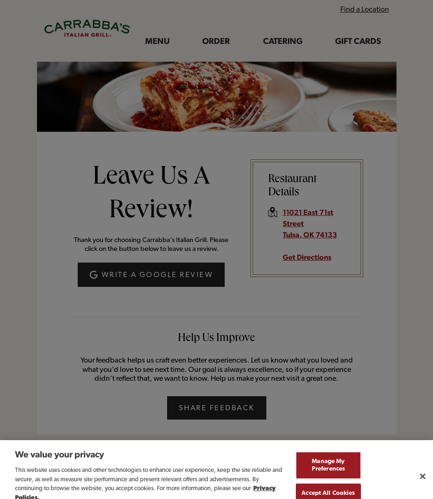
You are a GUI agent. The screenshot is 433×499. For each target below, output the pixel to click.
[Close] (422, 482)
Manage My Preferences (328, 471)
